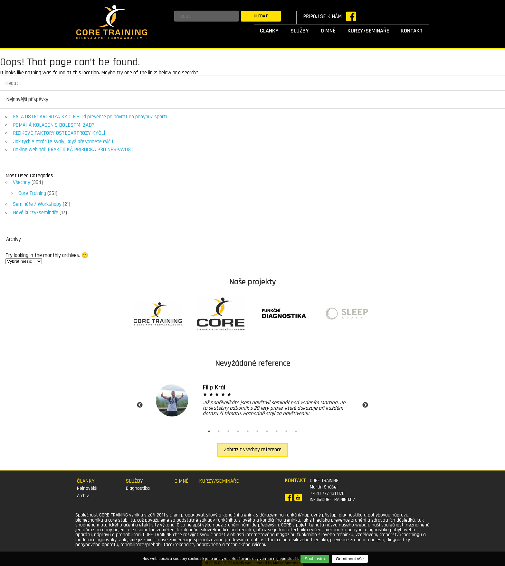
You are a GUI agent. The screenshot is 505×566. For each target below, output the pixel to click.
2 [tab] (218, 431)
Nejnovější (87, 488)
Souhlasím (315, 558)
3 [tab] (228, 431)
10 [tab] (296, 431)
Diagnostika (138, 488)
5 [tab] (247, 431)
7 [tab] (267, 431)
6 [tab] (257, 431)
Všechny (21, 182)
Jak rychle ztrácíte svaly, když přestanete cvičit (63, 141)
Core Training (32, 193)
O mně (328, 30)
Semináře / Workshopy (37, 204)
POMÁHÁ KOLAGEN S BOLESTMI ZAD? (53, 125)
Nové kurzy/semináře (35, 212)
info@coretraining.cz (332, 500)
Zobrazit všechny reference (252, 449)
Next (365, 405)
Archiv (83, 496)
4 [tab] (238, 431)
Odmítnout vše (350, 558)
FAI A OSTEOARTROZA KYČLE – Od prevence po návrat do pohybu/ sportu (90, 116)
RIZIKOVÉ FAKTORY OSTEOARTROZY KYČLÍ (59, 133)
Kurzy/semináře (368, 30)
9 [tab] (286, 431)
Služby (300, 30)
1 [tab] (209, 431)
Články (269, 30)
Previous (140, 405)
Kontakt (412, 30)
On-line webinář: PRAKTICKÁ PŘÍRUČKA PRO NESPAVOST (73, 149)
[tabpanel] (252, 400)
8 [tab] (276, 431)
